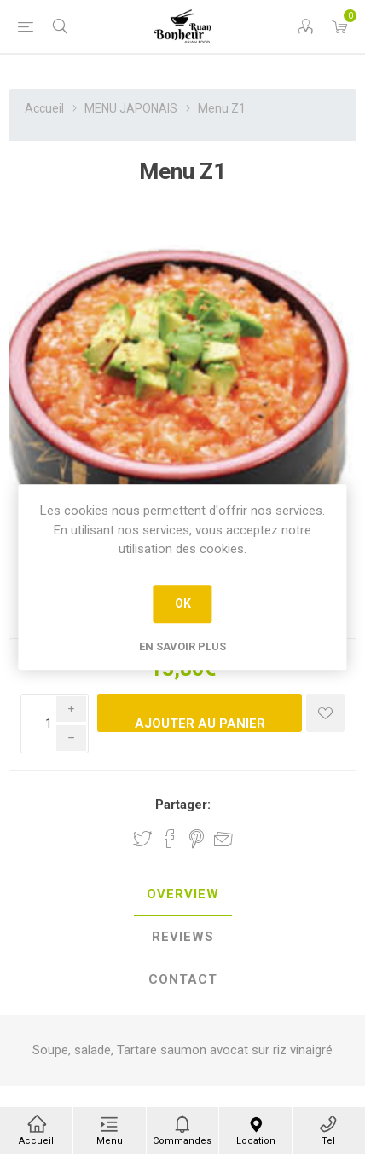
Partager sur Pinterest (197, 838)
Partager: (183, 804)
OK (183, 603)
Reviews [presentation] (183, 936)
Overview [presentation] (183, 894)
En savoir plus (182, 646)
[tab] (182, 895)
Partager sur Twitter (142, 838)
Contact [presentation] (182, 979)
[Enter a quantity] (54, 723)
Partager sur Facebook (169, 838)
